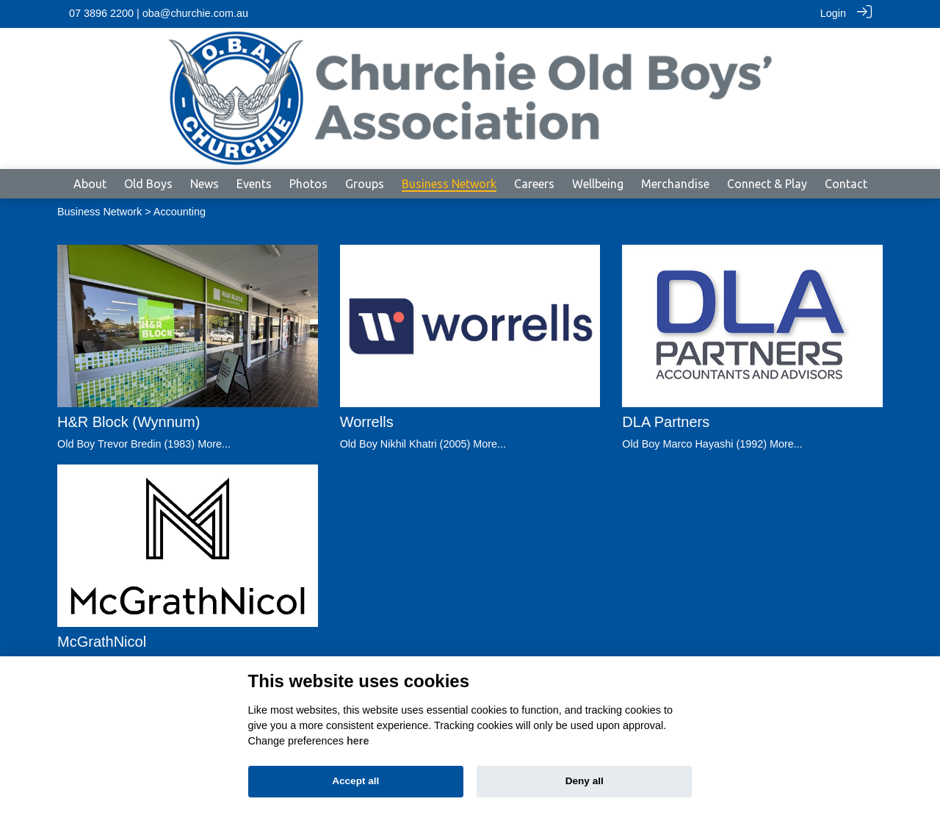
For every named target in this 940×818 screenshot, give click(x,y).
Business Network (99, 211)
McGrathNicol (101, 641)
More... (214, 443)
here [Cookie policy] (358, 741)
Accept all (355, 780)
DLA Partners (665, 421)
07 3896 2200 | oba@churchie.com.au (158, 13)
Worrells (367, 421)
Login (833, 13)
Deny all (584, 780)
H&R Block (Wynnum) (128, 421)
